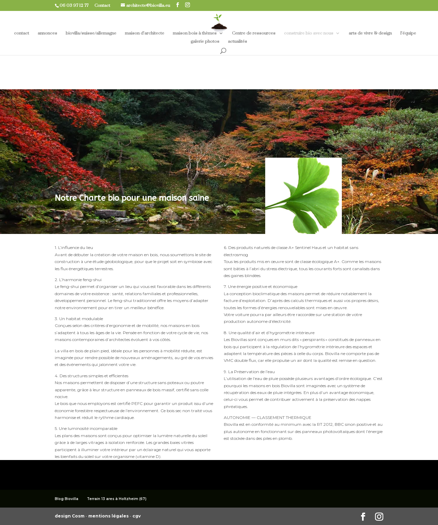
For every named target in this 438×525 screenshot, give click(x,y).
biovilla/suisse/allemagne (91, 33)
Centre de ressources (253, 33)
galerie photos (205, 41)
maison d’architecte (144, 33)
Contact (104, 5)
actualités (237, 41)
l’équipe (408, 33)
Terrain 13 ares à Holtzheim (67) (116, 499)
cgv (136, 516)
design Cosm (70, 516)
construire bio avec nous (308, 33)
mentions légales (109, 516)
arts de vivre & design (370, 33)
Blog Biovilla (66, 499)
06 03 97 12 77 (76, 5)
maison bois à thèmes (195, 33)
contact (21, 33)
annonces (47, 33)
